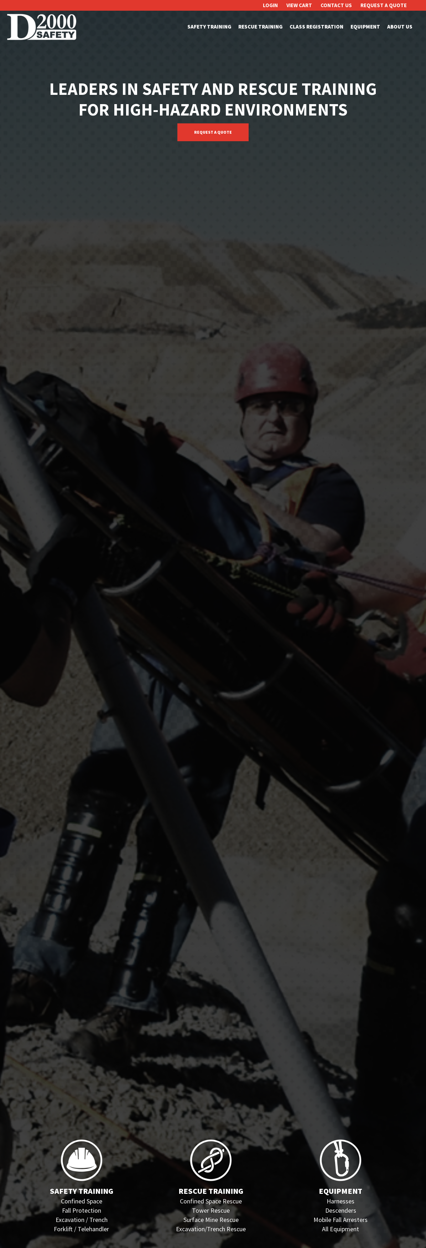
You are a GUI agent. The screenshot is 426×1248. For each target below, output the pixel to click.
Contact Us (336, 5)
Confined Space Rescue (211, 1201)
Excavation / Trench (82, 1220)
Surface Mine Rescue (211, 1220)
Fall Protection (81, 1210)
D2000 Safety (42, 27)
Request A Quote (383, 5)
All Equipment (340, 1229)
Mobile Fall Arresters (340, 1220)
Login (270, 5)
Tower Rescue (211, 1210)
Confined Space (81, 1201)
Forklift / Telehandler (81, 1229)
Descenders (340, 1210)
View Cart (299, 5)
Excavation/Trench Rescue (211, 1229)
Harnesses (340, 1201)
